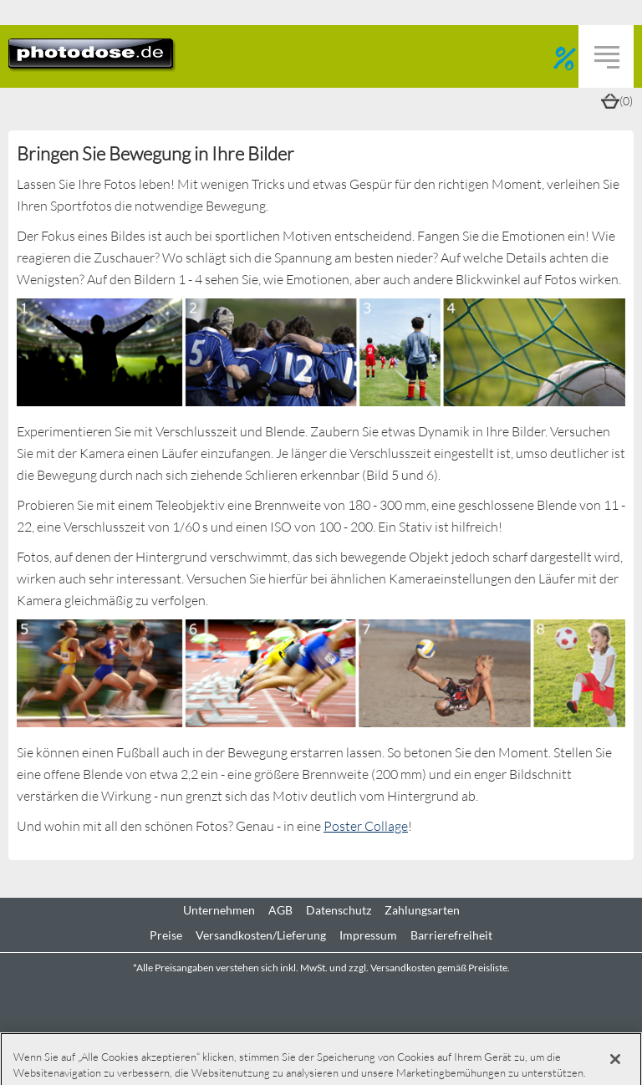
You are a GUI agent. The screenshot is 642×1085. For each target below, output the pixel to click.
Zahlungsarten (422, 910)
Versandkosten (403, 967)
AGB (280, 910)
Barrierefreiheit (451, 935)
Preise (166, 935)
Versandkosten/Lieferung (261, 935)
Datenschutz (338, 910)
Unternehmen (219, 910)
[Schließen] (615, 1059)
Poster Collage (366, 825)
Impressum (368, 935)
